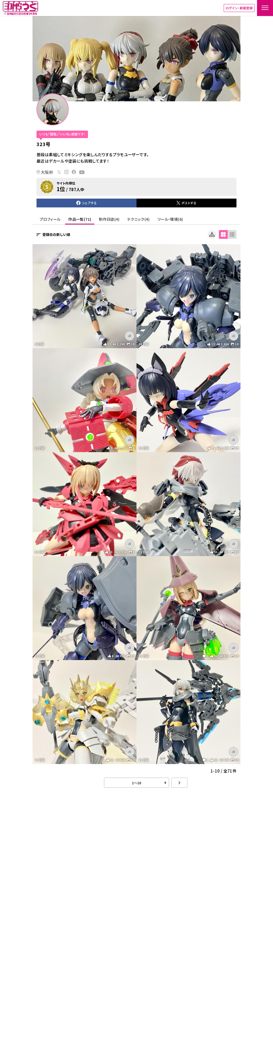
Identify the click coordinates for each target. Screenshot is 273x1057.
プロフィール (50, 219)
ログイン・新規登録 (239, 8)
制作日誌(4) (109, 219)
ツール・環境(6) (170, 219)
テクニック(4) (138, 219)
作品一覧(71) (79, 219)
